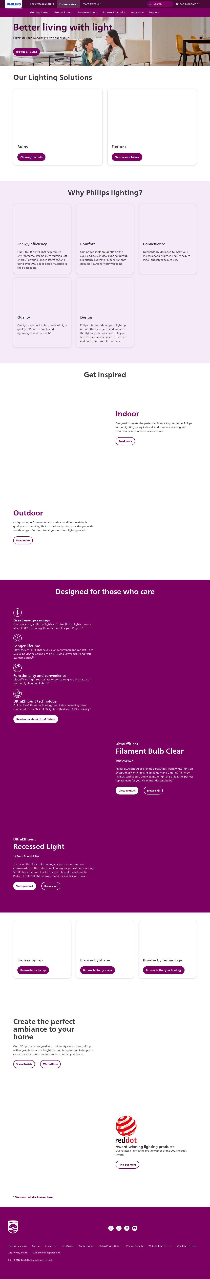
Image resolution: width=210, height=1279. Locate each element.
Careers (36, 1246)
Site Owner (68, 1246)
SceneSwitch (24, 1064)
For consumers (68, 4)
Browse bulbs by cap (33, 970)
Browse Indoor (63, 12)
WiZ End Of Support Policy (46, 1253)
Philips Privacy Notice (110, 1246)
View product (127, 790)
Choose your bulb (31, 157)
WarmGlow (50, 1064)
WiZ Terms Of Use (186, 1246)
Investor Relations (17, 1246)
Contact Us (51, 1246)
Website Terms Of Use (160, 1246)
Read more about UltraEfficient (35, 719)
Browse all (153, 790)
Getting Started (39, 12)
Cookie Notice (86, 1246)
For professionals (42, 4)
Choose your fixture (127, 157)
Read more (125, 441)
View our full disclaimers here (34, 1197)
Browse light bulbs (114, 12)
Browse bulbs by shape (97, 970)
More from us (93, 4)
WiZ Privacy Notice (17, 1253)
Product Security (134, 1246)
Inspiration (137, 12)
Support (154, 12)
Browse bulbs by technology (164, 970)
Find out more (127, 1164)
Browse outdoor (88, 12)
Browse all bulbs (26, 51)
